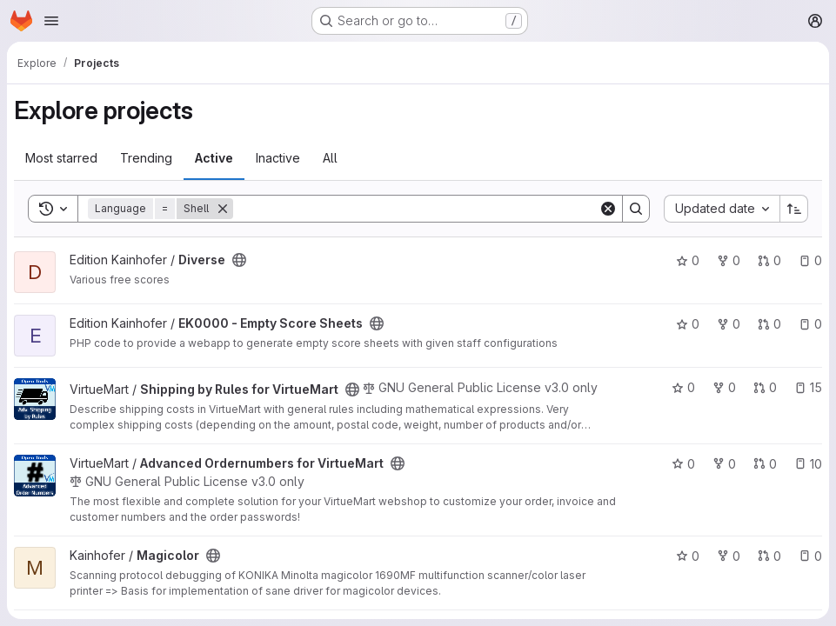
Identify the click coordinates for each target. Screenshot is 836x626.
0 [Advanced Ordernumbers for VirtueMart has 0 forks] (724, 463)
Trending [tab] (146, 157)
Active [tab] (214, 157)
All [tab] (330, 157)
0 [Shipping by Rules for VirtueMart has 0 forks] (724, 387)
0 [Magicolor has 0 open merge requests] (769, 556)
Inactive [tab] (278, 157)
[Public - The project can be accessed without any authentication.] (239, 260)
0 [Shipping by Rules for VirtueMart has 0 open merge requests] (765, 387)
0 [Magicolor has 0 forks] (728, 556)
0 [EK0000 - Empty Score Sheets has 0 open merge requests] (769, 323)
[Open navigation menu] (51, 21)
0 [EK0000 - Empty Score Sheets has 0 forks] (728, 323)
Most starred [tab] (61, 157)
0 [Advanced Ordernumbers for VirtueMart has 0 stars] (683, 463)
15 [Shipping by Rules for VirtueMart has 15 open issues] (808, 387)
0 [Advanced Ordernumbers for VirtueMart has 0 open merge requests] (765, 463)
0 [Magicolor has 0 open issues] (810, 556)
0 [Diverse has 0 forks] (728, 260)
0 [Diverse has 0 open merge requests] (769, 260)
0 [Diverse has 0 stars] (687, 260)
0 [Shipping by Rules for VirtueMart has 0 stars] (683, 387)
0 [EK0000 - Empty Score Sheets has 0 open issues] (810, 323)
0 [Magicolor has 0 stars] (687, 556)
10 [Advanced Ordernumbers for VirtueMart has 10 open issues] (808, 463)
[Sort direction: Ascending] (794, 209)
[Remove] (222, 208)
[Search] (416, 208)
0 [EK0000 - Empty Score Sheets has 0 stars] (687, 323)
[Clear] (608, 208)
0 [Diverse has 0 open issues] (810, 260)
